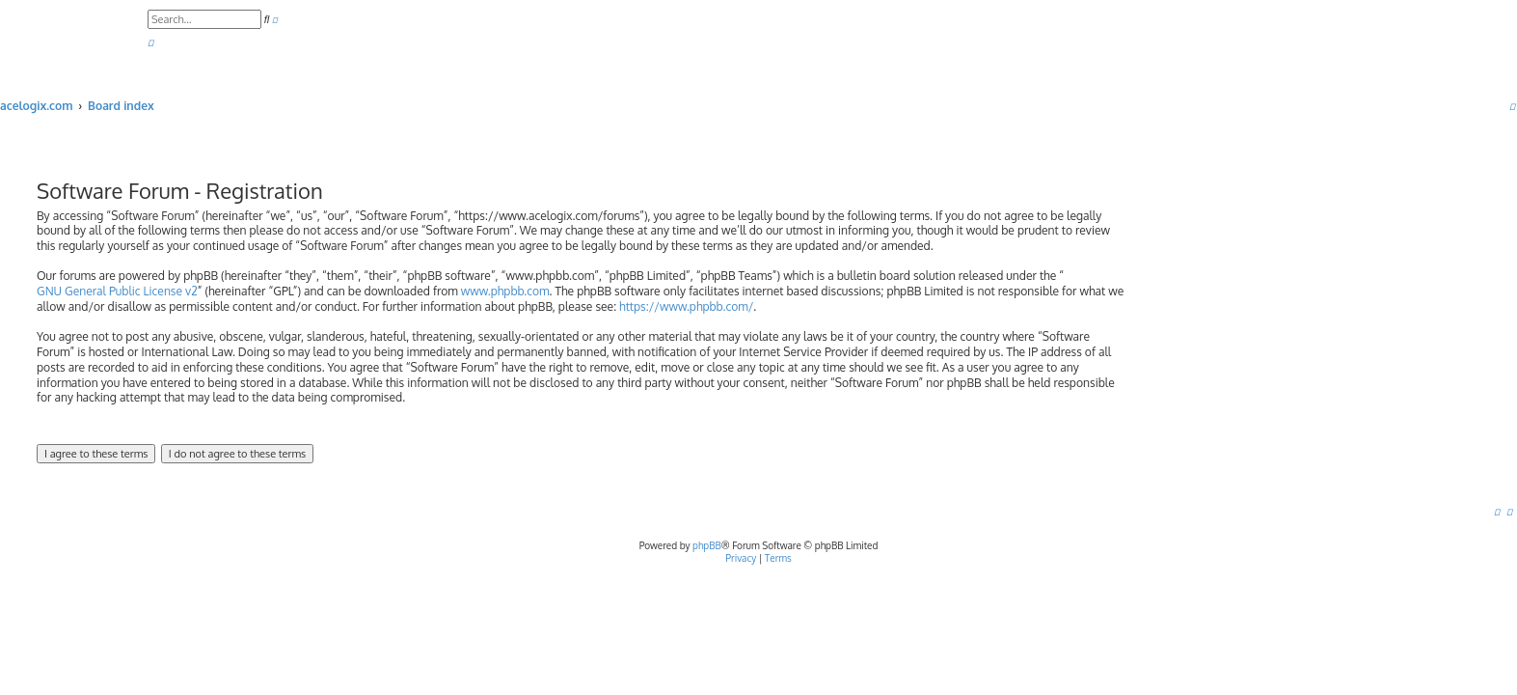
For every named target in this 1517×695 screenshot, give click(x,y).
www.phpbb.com (505, 291)
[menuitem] (150, 43)
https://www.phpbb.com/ (686, 306)
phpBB (706, 545)
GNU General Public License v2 (117, 291)
